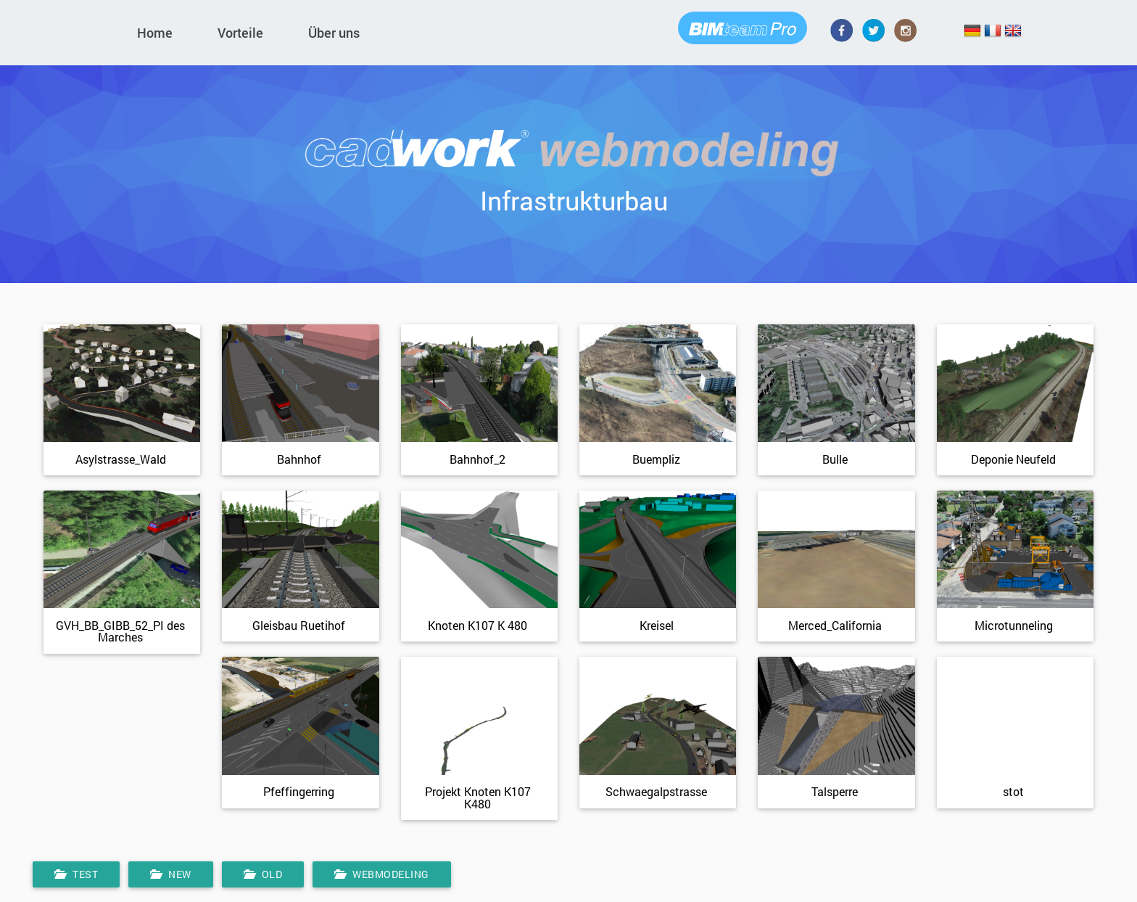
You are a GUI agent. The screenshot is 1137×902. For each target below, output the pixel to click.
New (170, 878)
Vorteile (240, 32)
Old (263, 878)
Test (76, 878)
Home (155, 32)
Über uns (334, 32)
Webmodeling (381, 878)
